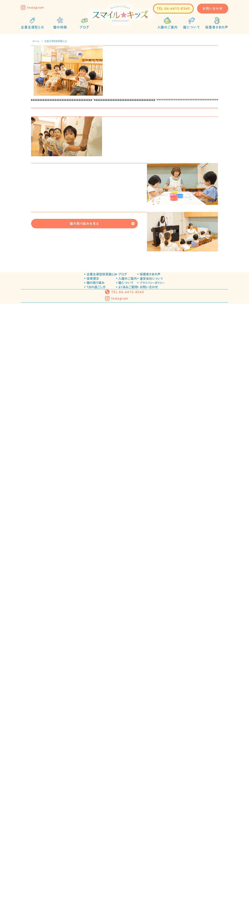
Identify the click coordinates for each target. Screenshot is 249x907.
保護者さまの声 (166, 842)
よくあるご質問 (127, 864)
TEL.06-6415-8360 (173, 8)
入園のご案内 (127, 849)
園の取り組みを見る (84, 773)
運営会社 (167, 849)
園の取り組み (79, 857)
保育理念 (76, 849)
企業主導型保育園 (85, 842)
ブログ (122, 842)
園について (125, 857)
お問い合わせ (212, 8)
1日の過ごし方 (79, 864)
